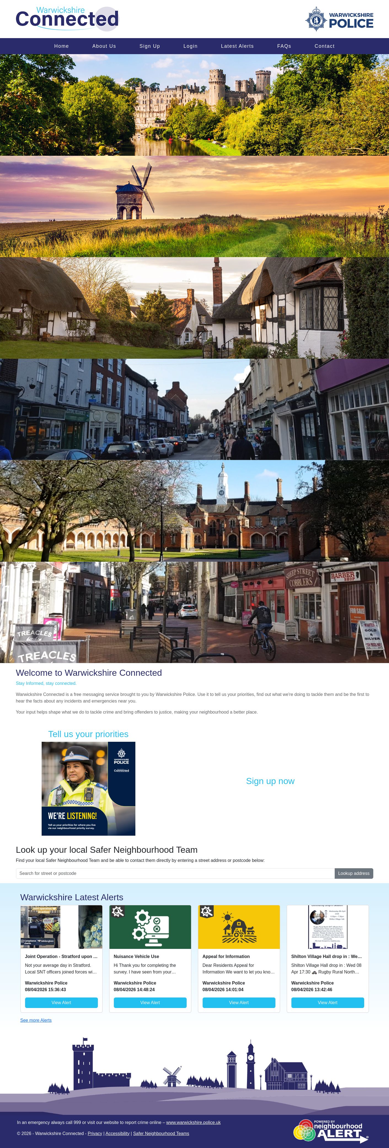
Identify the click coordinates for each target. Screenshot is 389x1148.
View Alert (61, 1002)
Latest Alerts (237, 46)
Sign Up (149, 46)
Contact (325, 46)
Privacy (95, 1133)
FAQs (284, 46)
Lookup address (354, 873)
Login (190, 46)
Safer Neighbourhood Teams (161, 1133)
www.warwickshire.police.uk (193, 1122)
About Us (104, 46)
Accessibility (118, 1133)
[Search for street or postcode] (175, 873)
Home (61, 46)
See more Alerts (36, 1020)
